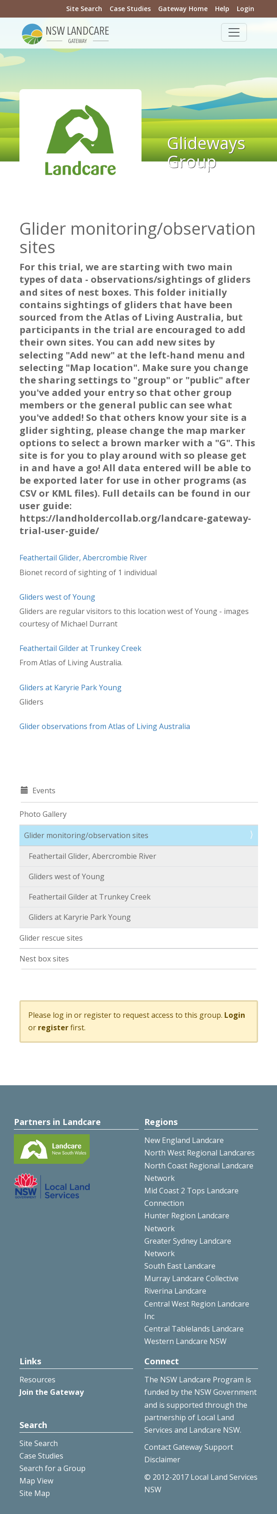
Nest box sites (44, 959)
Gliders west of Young (57, 597)
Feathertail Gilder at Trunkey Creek (80, 648)
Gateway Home (183, 8)
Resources (37, 1379)
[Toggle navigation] (234, 32)
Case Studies (130, 8)
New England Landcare (184, 1140)
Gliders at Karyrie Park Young (70, 687)
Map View (36, 1481)
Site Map (34, 1493)
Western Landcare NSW (185, 1341)
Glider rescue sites (51, 938)
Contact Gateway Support (188, 1447)
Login (245, 8)
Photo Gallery (43, 814)
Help (222, 8)
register (53, 1027)
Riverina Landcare (175, 1291)
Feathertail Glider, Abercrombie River (83, 558)
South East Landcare (179, 1266)
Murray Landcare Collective (191, 1278)
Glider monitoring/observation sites (86, 835)
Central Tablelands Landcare (194, 1329)
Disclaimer (162, 1459)
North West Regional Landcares (199, 1153)
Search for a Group (52, 1468)
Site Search (84, 8)
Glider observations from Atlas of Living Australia (104, 726)
